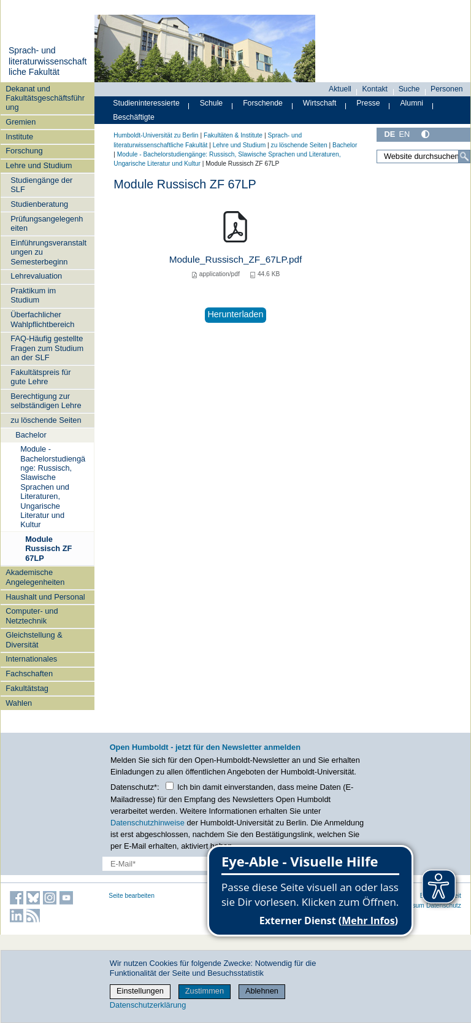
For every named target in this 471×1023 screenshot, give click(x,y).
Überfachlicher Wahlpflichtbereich (42, 319)
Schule (211, 103)
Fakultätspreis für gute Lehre (40, 377)
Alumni (411, 103)
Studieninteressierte (146, 103)
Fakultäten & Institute (233, 135)
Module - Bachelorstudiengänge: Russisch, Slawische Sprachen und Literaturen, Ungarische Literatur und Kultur (52, 486)
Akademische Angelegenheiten (35, 577)
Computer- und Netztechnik (32, 615)
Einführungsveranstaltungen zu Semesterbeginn (48, 252)
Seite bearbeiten (132, 895)
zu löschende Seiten (45, 420)
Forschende (263, 103)
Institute (19, 136)
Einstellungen (140, 990)
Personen (447, 89)
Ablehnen (261, 990)
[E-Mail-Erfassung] (184, 864)
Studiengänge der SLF (41, 185)
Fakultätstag (27, 688)
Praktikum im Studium (33, 295)
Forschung (24, 150)
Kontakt (375, 89)
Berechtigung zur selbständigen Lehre (45, 401)
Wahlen (19, 703)
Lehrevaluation (36, 275)
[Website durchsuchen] (423, 156)
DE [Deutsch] (389, 134)
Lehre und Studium (39, 165)
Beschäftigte (134, 117)
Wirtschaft (320, 103)
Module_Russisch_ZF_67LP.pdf (235, 259)
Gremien (21, 121)
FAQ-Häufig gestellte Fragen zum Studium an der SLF (46, 348)
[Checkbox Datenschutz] (170, 786)
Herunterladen (235, 314)
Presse (368, 103)
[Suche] (464, 156)
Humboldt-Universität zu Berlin (155, 135)
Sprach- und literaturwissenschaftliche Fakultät (48, 61)
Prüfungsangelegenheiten (46, 223)
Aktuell (340, 89)
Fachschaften (29, 673)
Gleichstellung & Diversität (34, 639)
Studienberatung (39, 204)
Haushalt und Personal (45, 596)
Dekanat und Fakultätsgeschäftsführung (45, 98)
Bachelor (31, 434)
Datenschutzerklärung (148, 1004)
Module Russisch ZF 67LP (48, 549)
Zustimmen (204, 990)
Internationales (31, 658)
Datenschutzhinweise (147, 822)
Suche (409, 89)
